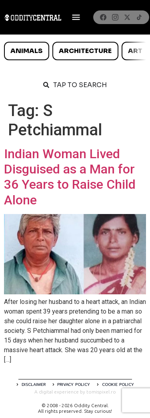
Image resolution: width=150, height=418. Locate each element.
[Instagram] (115, 17)
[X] (127, 17)
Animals (26, 51)
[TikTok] (139, 17)
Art (135, 51)
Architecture (85, 51)
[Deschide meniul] (76, 17)
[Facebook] (103, 17)
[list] (75, 51)
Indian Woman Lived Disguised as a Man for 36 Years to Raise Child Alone (70, 177)
